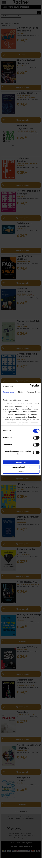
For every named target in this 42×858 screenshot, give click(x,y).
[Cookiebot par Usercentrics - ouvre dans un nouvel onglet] (29, 385)
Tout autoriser (21, 462)
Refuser (21, 472)
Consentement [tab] (8, 392)
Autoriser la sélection (21, 467)
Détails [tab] (20, 392)
